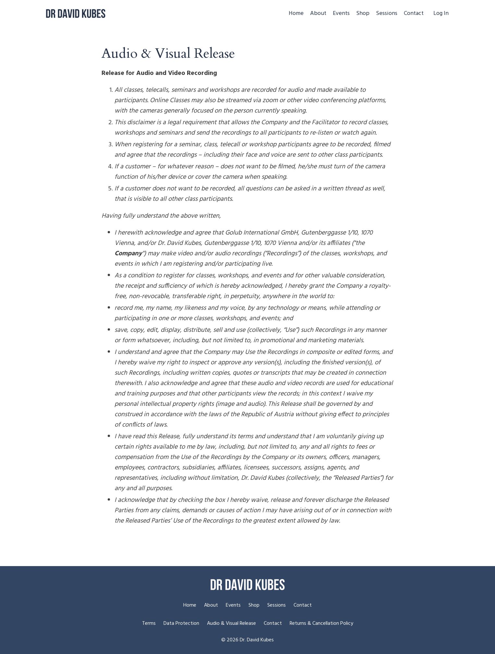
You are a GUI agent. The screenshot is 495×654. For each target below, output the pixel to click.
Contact (414, 13)
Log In (441, 13)
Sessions (386, 13)
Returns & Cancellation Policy (321, 623)
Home (296, 13)
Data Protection (181, 623)
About (318, 13)
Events (341, 13)
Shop (362, 13)
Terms (149, 623)
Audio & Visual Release (231, 623)
